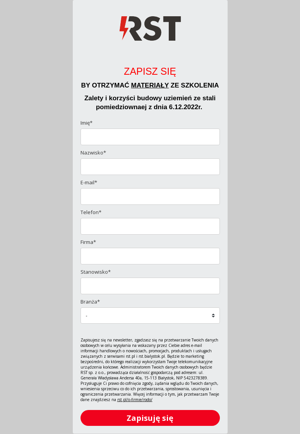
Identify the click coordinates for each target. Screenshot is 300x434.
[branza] (150, 315)
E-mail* (89, 182)
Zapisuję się (150, 418)
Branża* (90, 301)
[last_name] (150, 166)
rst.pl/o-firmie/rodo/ (135, 399)
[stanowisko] (150, 286)
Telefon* (91, 212)
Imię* (87, 122)
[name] (150, 137)
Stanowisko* (96, 271)
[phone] (150, 226)
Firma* (88, 241)
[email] (150, 196)
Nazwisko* (93, 152)
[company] (150, 256)
